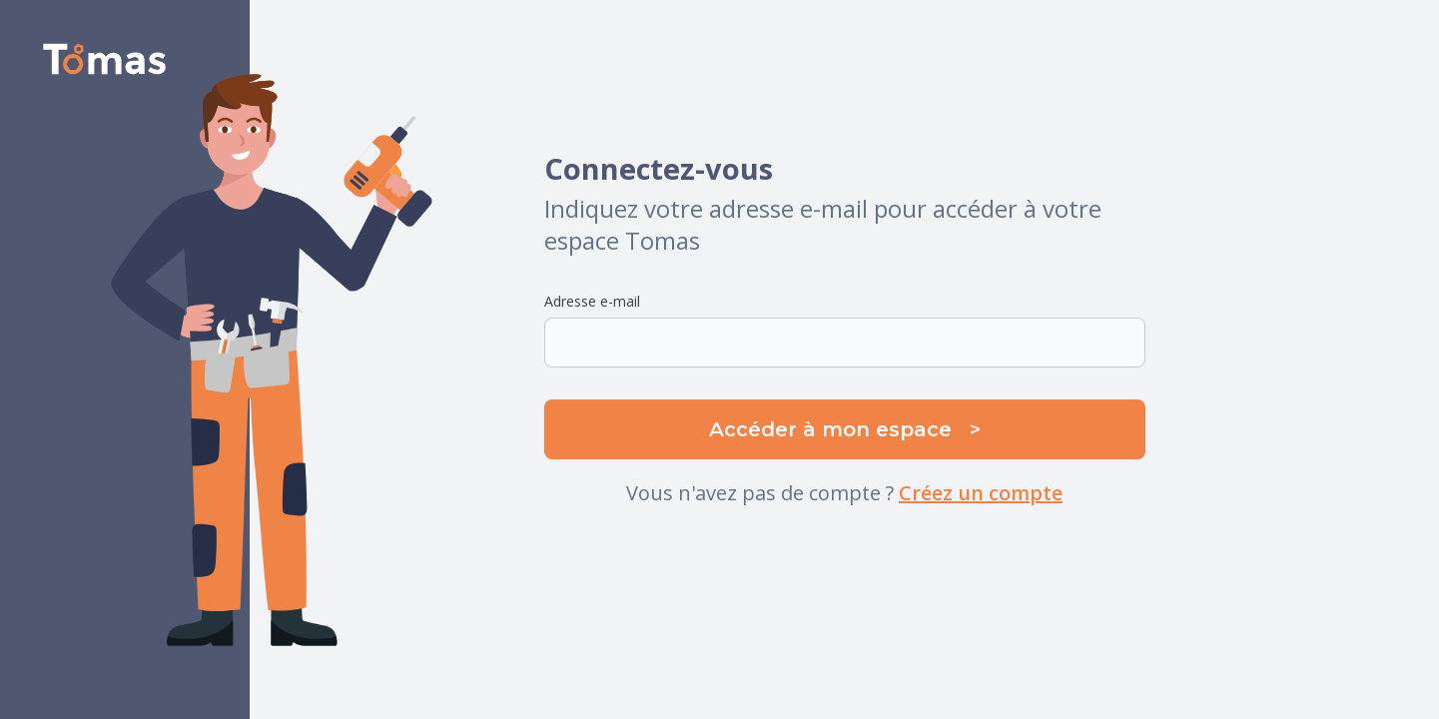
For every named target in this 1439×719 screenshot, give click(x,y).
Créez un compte (981, 492)
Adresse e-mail (592, 301)
